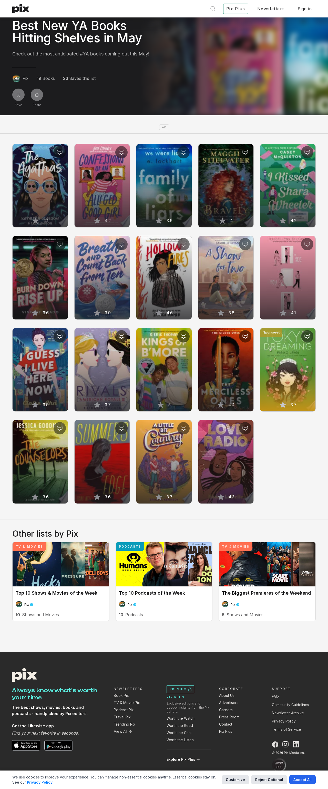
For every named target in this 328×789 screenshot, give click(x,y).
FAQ (275, 696)
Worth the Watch (180, 718)
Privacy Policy (284, 721)
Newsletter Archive (288, 713)
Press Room (229, 717)
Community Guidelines (290, 704)
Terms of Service (286, 729)
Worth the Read (180, 725)
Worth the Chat (179, 732)
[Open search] (213, 9)
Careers (226, 710)
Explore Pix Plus (183, 759)
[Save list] (18, 95)
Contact (225, 724)
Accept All (302, 779)
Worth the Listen (180, 740)
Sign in (305, 8)
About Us (226, 695)
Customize (235, 779)
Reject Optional (269, 779)
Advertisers (228, 702)
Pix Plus (225, 731)
